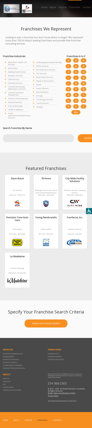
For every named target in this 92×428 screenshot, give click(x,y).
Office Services (42, 66)
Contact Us (6, 381)
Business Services (15, 75)
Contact (87, 7)
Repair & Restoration (45, 81)
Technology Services (44, 99)
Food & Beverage (15, 106)
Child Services (13, 79)
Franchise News (8, 387)
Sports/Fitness (42, 92)
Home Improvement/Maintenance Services (19, 115)
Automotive (13, 68)
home (5, 420)
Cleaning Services (15, 83)
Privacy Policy (53, 396)
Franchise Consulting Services (13, 354)
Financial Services (15, 102)
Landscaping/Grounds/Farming (48, 62)
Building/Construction (17, 72)
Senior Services (42, 88)
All (76, 112)
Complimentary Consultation (12, 365)
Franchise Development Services (14, 368)
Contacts (57, 420)
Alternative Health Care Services (17, 63)
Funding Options (8, 357)
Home (44, 7)
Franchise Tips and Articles (12, 390)
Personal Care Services (45, 69)
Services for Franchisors (11, 359)
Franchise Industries (54, 357)
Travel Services (42, 103)
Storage (39, 95)
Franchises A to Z (53, 354)
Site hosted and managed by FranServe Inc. (62, 401)
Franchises (74, 7)
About (53, 7)
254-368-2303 (57, 383)
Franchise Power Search (46, 323)
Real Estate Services (44, 77)
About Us (6, 379)
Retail (38, 84)
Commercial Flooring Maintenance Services (17, 88)
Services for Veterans (10, 362)
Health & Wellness (15, 109)
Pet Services (41, 73)
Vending (39, 107)
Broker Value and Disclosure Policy (61, 393)
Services (62, 7)
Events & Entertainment (18, 98)
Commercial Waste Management (15, 93)
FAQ (4, 384)
